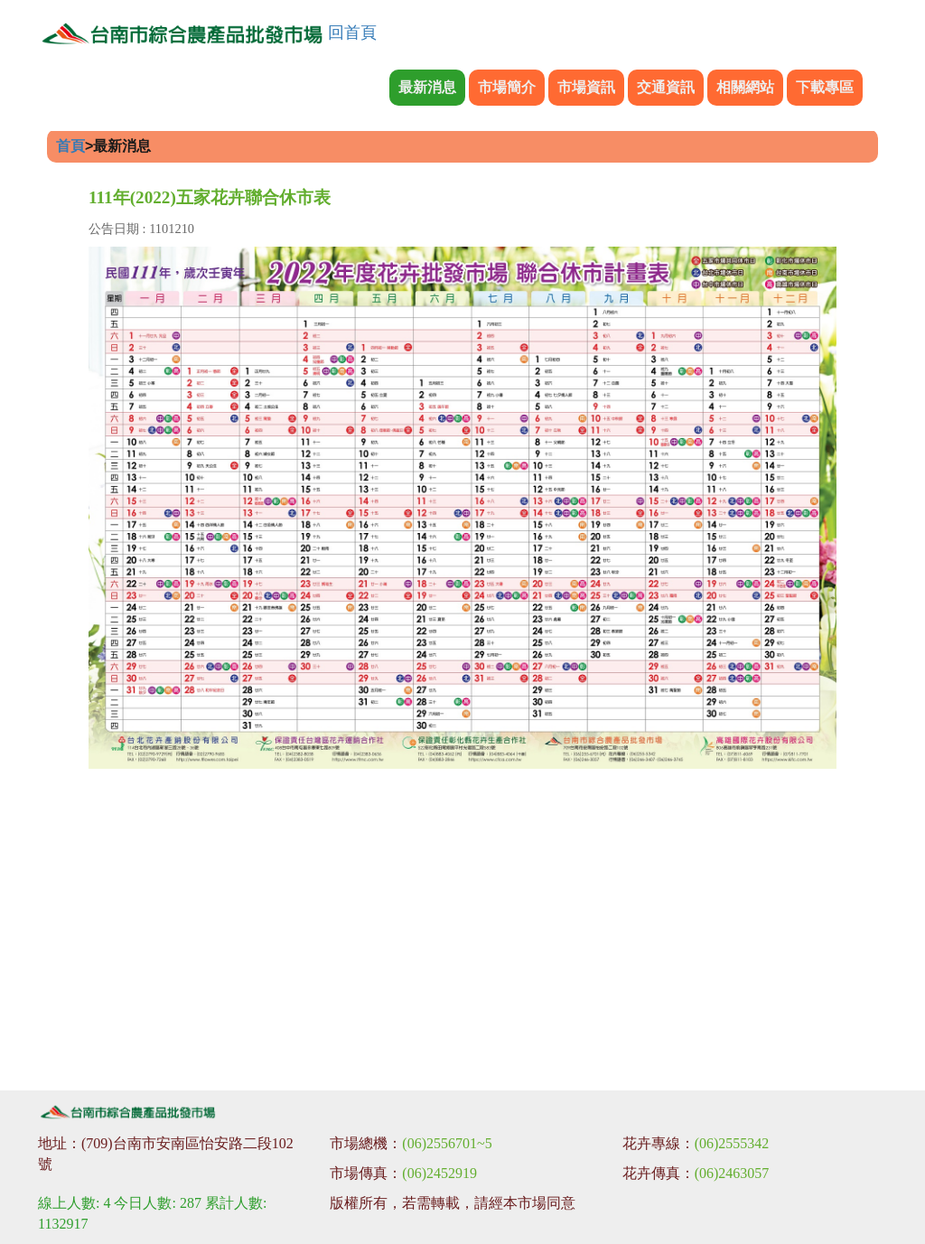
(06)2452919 (439, 1173)
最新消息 (427, 87)
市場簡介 (507, 87)
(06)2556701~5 (446, 1143)
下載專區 (825, 87)
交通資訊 (666, 87)
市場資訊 (586, 87)
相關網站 (745, 87)
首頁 (70, 146)
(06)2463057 (732, 1173)
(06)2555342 (732, 1143)
